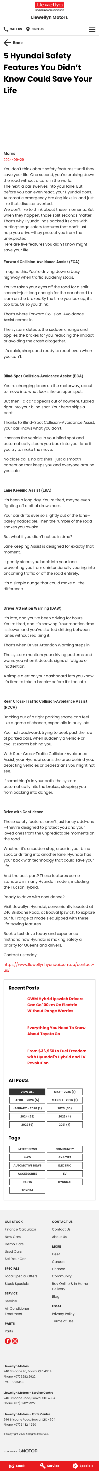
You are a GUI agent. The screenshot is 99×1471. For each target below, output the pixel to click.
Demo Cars (14, 1244)
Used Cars (13, 1251)
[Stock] (16, 1466)
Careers (58, 1261)
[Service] (49, 1466)
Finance (58, 1268)
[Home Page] (49, 6)
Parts (27, 1182)
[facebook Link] (8, 1341)
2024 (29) (27, 1116)
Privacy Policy (63, 1313)
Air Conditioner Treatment (17, 1311)
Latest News (27, 1149)
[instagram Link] (15, 1341)
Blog (55, 1296)
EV (65, 1174)
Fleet (56, 1254)
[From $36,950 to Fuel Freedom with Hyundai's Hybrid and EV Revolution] (49, 1060)
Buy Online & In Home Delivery (70, 1286)
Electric (64, 1165)
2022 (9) (27, 1125)
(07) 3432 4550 (25, 1424)
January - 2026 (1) (27, 1108)
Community (65, 1149)
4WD (27, 1157)
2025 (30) (65, 1108)
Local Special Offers (21, 1276)
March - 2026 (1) (65, 1100)
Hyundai (64, 1182)
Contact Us (61, 1229)
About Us (59, 1236)
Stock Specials (17, 1283)
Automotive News (27, 1165)
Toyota (27, 1190)
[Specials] (82, 1466)
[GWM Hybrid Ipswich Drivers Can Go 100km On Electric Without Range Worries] (49, 1008)
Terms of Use (63, 1321)
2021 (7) (64, 1125)
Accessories (27, 1174)
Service (11, 1301)
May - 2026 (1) (65, 1092)
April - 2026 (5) (27, 1100)
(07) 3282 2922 (24, 1376)
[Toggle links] (20, 1451)
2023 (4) (64, 1116)
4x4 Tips (64, 1157)
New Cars (13, 1236)
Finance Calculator (20, 1229)
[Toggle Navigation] (92, 29)
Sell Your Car (15, 1258)
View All (27, 1092)
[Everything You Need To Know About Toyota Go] (49, 1034)
